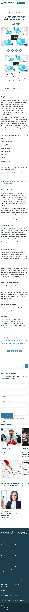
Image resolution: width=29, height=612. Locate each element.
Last (4, 396)
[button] (2, 3)
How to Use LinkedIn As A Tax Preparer (13, 337)
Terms (2, 605)
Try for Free (21, 2)
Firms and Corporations (6, 553)
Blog (2, 577)
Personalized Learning (6, 569)
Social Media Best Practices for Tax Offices (14, 340)
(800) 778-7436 (4, 593)
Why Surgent (4, 567)
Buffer (25, 228)
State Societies (18, 556)
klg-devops (17, 23)
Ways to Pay (18, 577)
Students (3, 560)
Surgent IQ (3, 547)
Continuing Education (6, 545)
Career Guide (4, 586)
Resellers (3, 556)
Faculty (3, 558)
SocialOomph (8, 230)
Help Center (4, 580)
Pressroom (17, 582)
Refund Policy (4, 607)
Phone (4, 409)
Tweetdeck (20, 228)
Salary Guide (4, 584)
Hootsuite (13, 228)
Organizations (18, 553)
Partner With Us (19, 558)
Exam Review (4, 542)
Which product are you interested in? (14, 418)
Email (6, 401)
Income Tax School (14, 13)
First (4, 388)
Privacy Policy (4, 609)
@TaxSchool (5, 325)
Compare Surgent (5, 571)
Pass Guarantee (19, 545)
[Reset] (23, 366)
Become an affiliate (19, 560)
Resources (3, 582)
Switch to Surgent (19, 580)
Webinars (17, 584)
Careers (17, 569)
